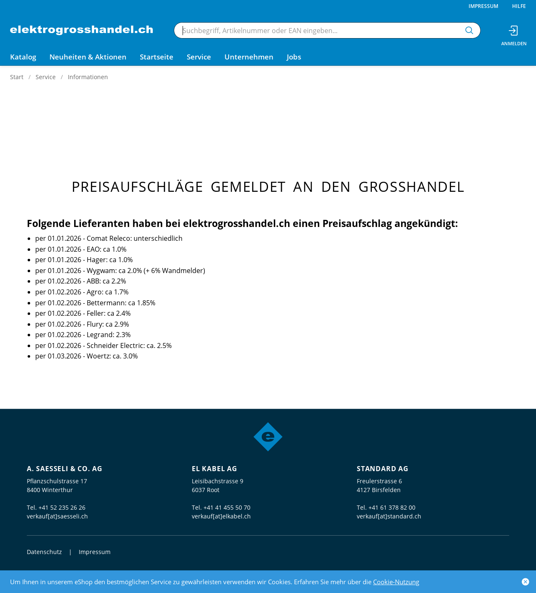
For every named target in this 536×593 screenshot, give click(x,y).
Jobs (294, 57)
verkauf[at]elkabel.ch (221, 516)
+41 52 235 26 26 (62, 507)
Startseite (156, 57)
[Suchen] (469, 30)
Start (16, 77)
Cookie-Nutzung (396, 582)
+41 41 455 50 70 (227, 507)
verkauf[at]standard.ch (389, 516)
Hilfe (519, 6)
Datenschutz (44, 552)
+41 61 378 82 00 (391, 507)
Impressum (483, 6)
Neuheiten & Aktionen (87, 57)
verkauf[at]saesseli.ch (57, 516)
